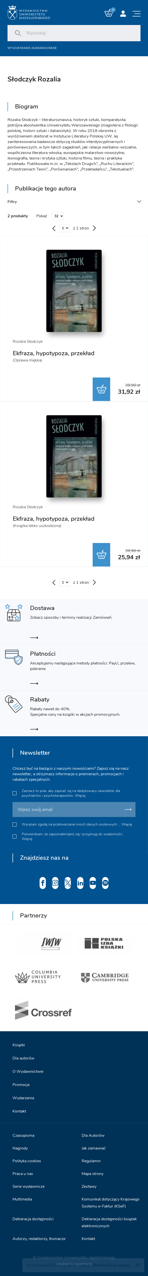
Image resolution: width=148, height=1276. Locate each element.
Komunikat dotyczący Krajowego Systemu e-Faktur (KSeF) (110, 1202)
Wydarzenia (23, 1098)
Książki (19, 1045)
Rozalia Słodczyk (28, 341)
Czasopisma (23, 1135)
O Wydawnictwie (28, 1071)
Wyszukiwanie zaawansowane (32, 48)
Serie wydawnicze (29, 1186)
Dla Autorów (93, 1135)
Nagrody (20, 1148)
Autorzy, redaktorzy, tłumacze (39, 1239)
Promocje (21, 1085)
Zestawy (89, 1186)
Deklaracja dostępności (33, 1219)
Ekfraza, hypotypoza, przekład (53, 353)
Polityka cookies (27, 1161)
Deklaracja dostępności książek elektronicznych (109, 1222)
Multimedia (22, 1199)
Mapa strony (92, 1173)
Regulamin (91, 1161)
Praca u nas (23, 1173)
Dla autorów (23, 1058)
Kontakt (19, 1111)
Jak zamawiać (94, 1148)
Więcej (80, 795)
